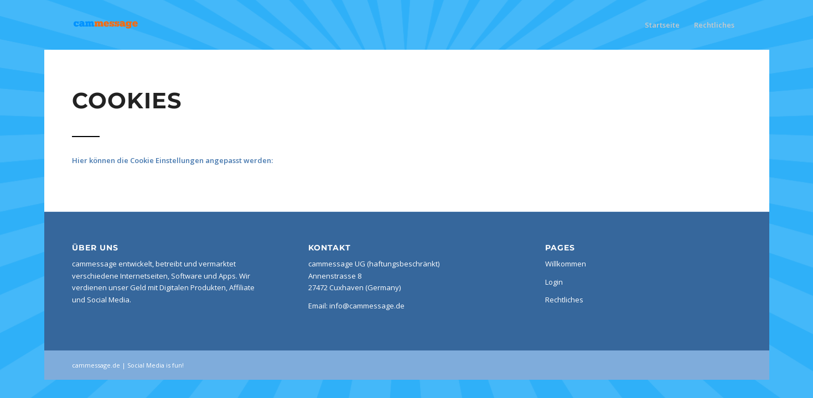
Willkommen (565, 264)
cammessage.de (96, 365)
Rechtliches (714, 25)
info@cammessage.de (367, 306)
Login (554, 282)
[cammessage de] (126, 25)
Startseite (662, 25)
